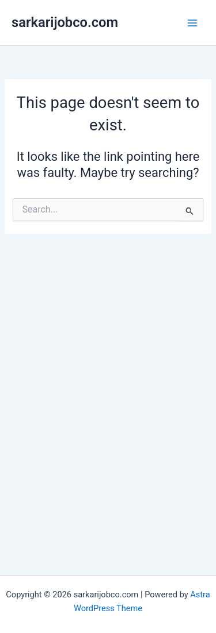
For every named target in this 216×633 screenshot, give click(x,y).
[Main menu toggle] (192, 23)
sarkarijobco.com (65, 22)
